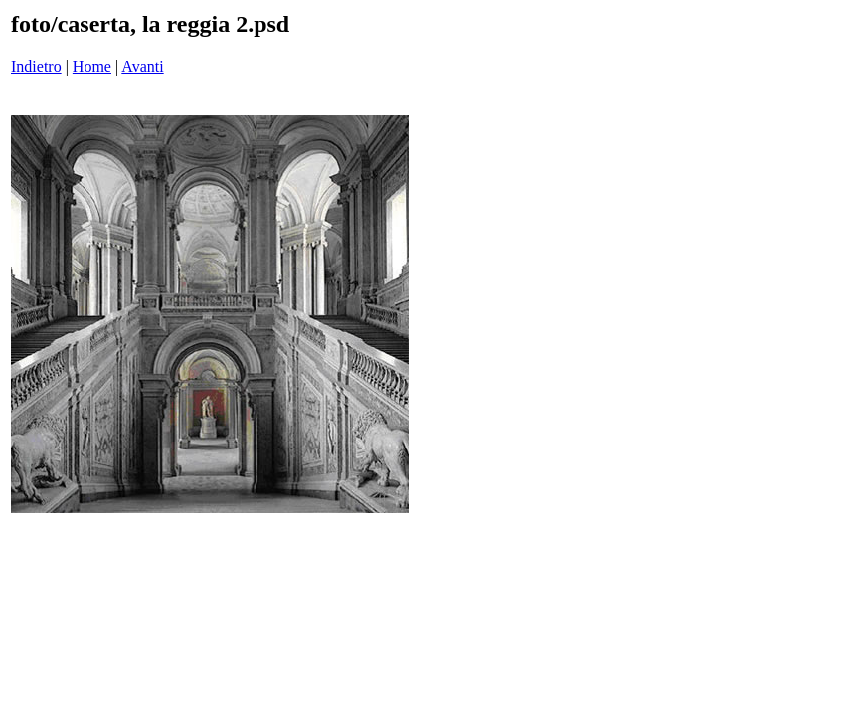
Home (92, 66)
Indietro (36, 66)
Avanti (142, 66)
